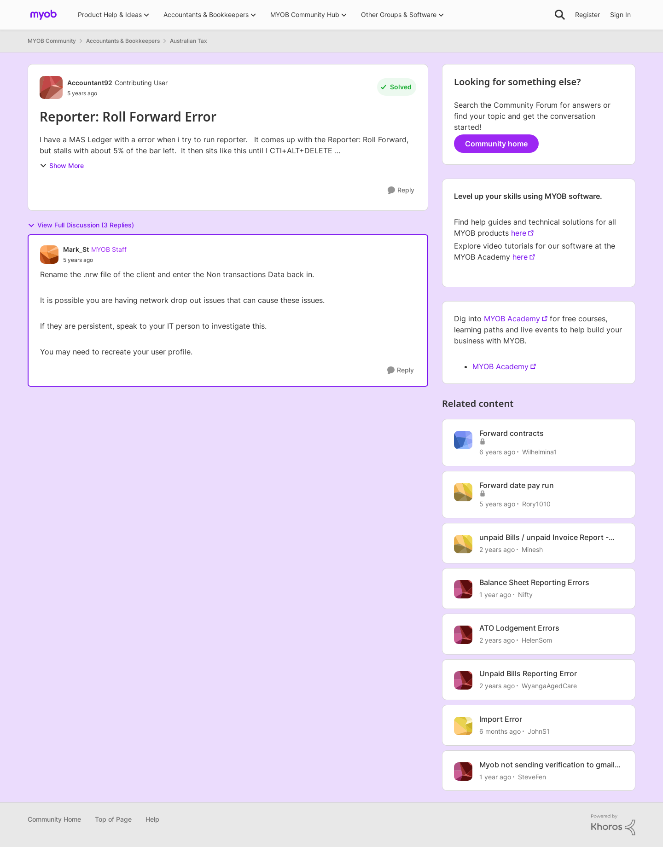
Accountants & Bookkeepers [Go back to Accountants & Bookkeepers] (123, 40)
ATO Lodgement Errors (519, 627)
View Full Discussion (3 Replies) (81, 225)
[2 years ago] (497, 549)
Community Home (54, 819)
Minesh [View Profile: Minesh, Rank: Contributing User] (532, 549)
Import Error (500, 719)
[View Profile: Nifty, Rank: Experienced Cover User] (463, 589)
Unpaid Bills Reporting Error (528, 673)
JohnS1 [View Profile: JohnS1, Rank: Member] (539, 731)
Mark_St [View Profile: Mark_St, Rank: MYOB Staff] (76, 249)
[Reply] (401, 190)
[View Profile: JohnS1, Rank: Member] (463, 726)
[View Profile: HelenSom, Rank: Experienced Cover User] (463, 635)
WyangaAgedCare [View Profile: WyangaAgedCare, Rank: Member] (549, 686)
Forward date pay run (516, 485)
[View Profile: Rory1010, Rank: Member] (463, 492)
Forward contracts (511, 433)
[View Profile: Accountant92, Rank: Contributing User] (51, 87)
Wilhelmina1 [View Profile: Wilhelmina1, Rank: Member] (539, 452)
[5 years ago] (497, 504)
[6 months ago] (500, 731)
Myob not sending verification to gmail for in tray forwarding (547, 765)
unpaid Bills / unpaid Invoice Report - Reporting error (544, 537)
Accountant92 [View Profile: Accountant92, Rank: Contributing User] (89, 83)
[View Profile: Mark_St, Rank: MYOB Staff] (49, 254)
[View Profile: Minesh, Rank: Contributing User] (463, 544)
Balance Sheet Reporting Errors (534, 582)
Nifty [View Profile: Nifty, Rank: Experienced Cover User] (525, 594)
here (518, 233)
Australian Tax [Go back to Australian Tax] (188, 40)
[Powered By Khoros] (613, 824)
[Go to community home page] (43, 15)
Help (152, 819)
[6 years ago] (497, 452)
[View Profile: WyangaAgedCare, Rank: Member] (463, 680)
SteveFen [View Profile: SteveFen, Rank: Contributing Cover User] (532, 776)
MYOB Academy (512, 318)
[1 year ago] (495, 594)
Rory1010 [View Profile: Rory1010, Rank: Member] (536, 504)
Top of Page (113, 819)
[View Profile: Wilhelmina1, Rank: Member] (463, 440)
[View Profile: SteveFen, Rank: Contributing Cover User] (463, 771)
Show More (62, 165)
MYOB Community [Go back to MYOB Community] (52, 40)
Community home (496, 143)
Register (587, 14)
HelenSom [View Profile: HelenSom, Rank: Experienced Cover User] (537, 640)
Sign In (620, 14)
